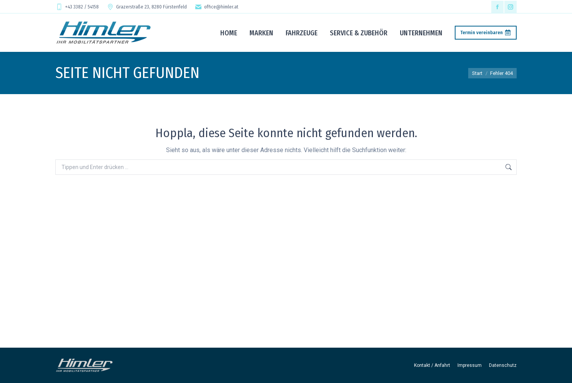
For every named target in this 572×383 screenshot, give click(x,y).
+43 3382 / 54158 (77, 6)
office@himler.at (216, 6)
